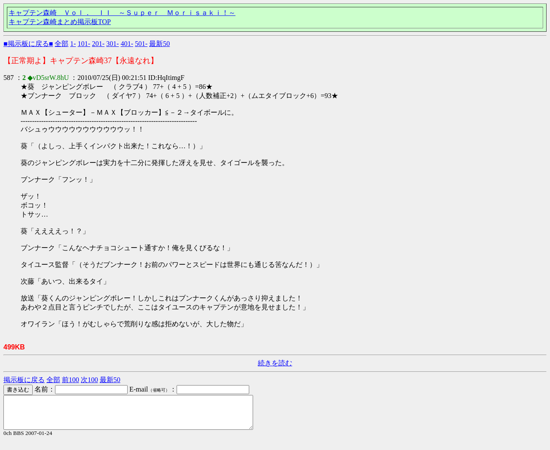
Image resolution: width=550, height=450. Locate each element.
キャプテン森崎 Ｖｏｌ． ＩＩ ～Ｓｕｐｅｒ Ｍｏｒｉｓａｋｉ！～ (122, 12)
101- (84, 43)
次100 (89, 379)
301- (112, 43)
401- (127, 43)
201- (98, 43)
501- (141, 43)
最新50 (159, 43)
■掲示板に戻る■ (28, 43)
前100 (70, 379)
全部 (61, 43)
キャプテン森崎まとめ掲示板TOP (60, 21)
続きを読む (275, 363)
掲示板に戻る (24, 379)
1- (73, 43)
